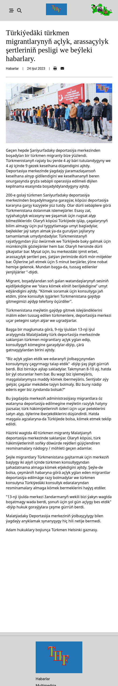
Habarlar (43, 679)
